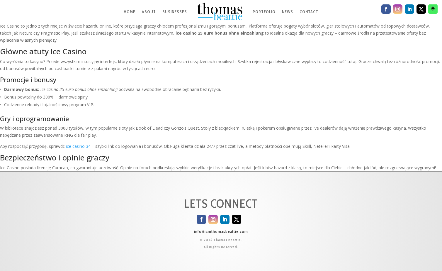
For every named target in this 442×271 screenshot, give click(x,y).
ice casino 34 (78, 146)
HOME (129, 11)
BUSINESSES (174, 11)
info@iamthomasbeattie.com (221, 231)
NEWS (287, 11)
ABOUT (149, 11)
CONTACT (309, 11)
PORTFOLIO (264, 11)
